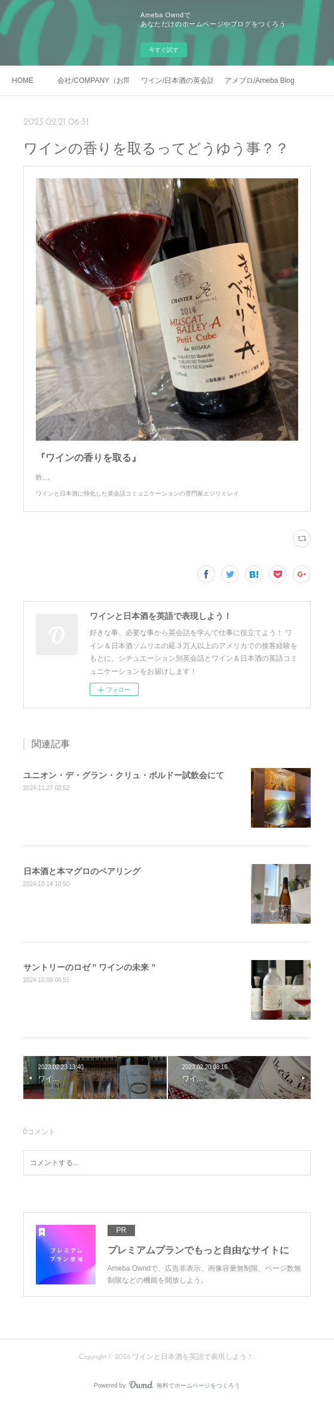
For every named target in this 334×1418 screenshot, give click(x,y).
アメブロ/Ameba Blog (260, 80)
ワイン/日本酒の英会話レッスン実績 (177, 80)
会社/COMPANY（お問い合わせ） (93, 80)
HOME (22, 80)
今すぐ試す (164, 50)
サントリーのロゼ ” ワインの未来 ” (89, 979)
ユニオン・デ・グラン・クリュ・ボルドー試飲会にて (123, 787)
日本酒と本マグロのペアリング (81, 883)
